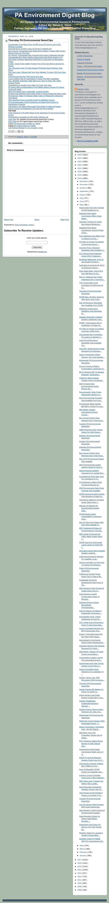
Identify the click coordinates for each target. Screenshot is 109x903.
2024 (79, 158)
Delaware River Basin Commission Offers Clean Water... (90, 216)
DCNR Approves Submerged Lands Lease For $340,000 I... (91, 545)
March (82, 849)
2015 (79, 867)
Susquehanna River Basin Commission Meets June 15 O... (91, 751)
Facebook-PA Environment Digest (90, 70)
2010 (79, 883)
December (84, 181)
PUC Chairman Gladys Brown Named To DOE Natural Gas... (91, 743)
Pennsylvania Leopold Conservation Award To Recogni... (89, 596)
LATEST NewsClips (85, 56)
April (82, 846)
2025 (79, 155)
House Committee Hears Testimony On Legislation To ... (91, 671)
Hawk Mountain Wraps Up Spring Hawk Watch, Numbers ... (89, 818)
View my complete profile (87, 141)
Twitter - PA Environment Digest (89, 66)
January (83, 856)
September (84, 191)
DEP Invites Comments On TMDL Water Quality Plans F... (90, 536)
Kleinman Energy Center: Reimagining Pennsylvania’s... (89, 605)
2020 (79, 172)
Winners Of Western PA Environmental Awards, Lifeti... (89, 508)
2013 (79, 873)
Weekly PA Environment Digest (89, 73)
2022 (79, 165)
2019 (79, 175)
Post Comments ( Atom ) (24, 225)
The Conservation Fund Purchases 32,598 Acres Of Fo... (91, 285)
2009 (79, 887)
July (81, 198)
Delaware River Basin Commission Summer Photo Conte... (91, 230)
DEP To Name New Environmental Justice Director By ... (89, 386)
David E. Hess (83, 89)
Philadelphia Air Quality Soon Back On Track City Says (30, 85)
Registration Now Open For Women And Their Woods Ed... (90, 827)
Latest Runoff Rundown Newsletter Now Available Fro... (90, 342)
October (83, 188)
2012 (79, 877)
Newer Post (8, 220)
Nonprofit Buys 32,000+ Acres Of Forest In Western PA (30, 49)
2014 (79, 870)
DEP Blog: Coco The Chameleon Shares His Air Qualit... (90, 735)
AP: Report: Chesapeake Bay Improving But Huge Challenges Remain (36, 55)
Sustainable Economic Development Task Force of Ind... (91, 582)
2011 (79, 880)
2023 (79, 162)
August (83, 195)
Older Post (64, 220)
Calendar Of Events (85, 63)
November (84, 185)
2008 (79, 890)
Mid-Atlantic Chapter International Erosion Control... (88, 412)
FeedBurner (42, 252)
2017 (79, 860)
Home (36, 220)
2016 (79, 863)
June (82, 201)
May (81, 205)
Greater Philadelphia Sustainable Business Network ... (88, 703)
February (83, 852)
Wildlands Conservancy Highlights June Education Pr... (90, 311)
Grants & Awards (83, 59)
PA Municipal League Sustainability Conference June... (90, 516)
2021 (79, 168)
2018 (79, 178)
